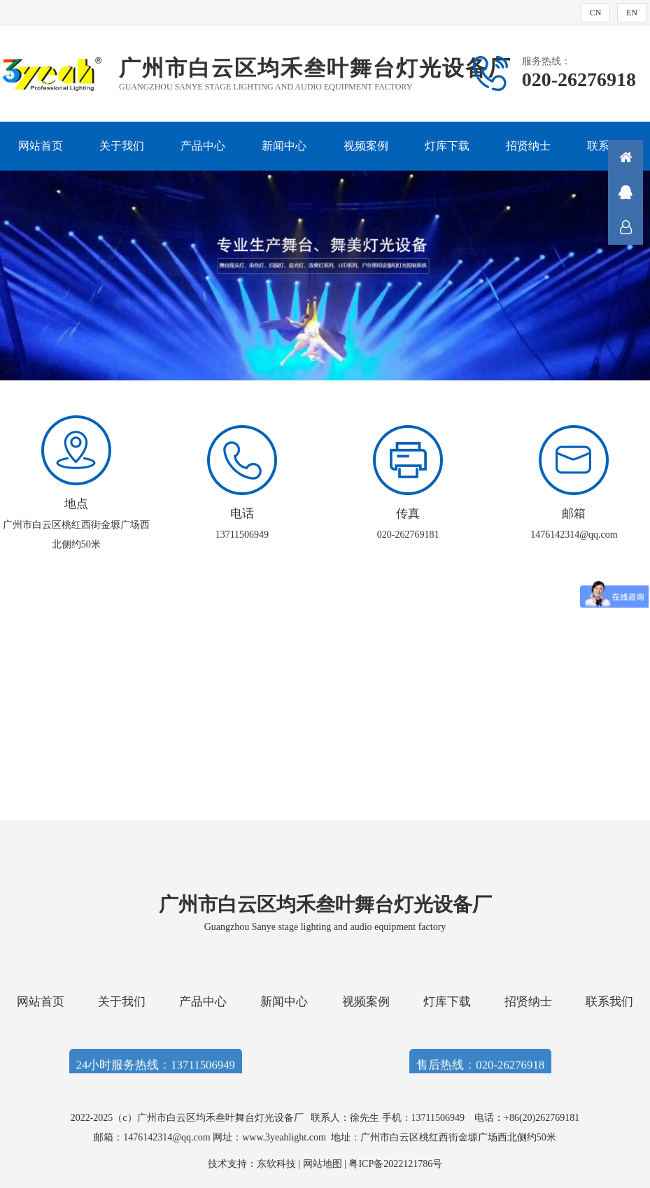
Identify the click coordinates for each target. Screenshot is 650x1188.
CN (596, 12)
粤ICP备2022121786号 (395, 1164)
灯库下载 (447, 146)
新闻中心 (284, 146)
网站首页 (40, 146)
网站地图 (322, 1164)
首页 (625, 157)
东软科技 (276, 1164)
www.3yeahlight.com (286, 1137)
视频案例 (366, 146)
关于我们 (121, 146)
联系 (625, 227)
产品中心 (203, 146)
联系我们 (609, 1001)
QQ (625, 192)
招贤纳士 (528, 146)
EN (631, 12)
